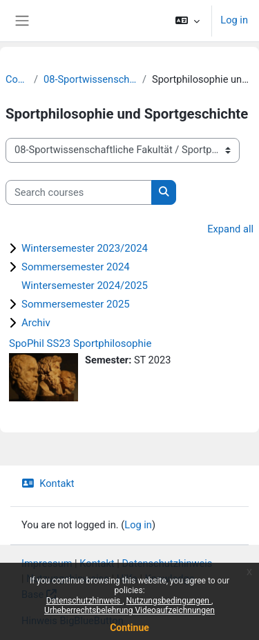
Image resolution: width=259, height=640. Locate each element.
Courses (17, 79)
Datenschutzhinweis (84, 601)
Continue (129, 627)
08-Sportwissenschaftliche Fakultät (90, 79)
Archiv (35, 323)
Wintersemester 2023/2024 (84, 248)
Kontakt (48, 483)
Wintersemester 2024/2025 (84, 285)
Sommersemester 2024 (75, 267)
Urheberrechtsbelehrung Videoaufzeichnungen (129, 610)
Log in (234, 20)
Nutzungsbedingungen (168, 601)
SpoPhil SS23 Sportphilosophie (80, 343)
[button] (187, 20)
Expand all (230, 229)
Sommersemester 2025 (75, 304)
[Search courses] (79, 192)
